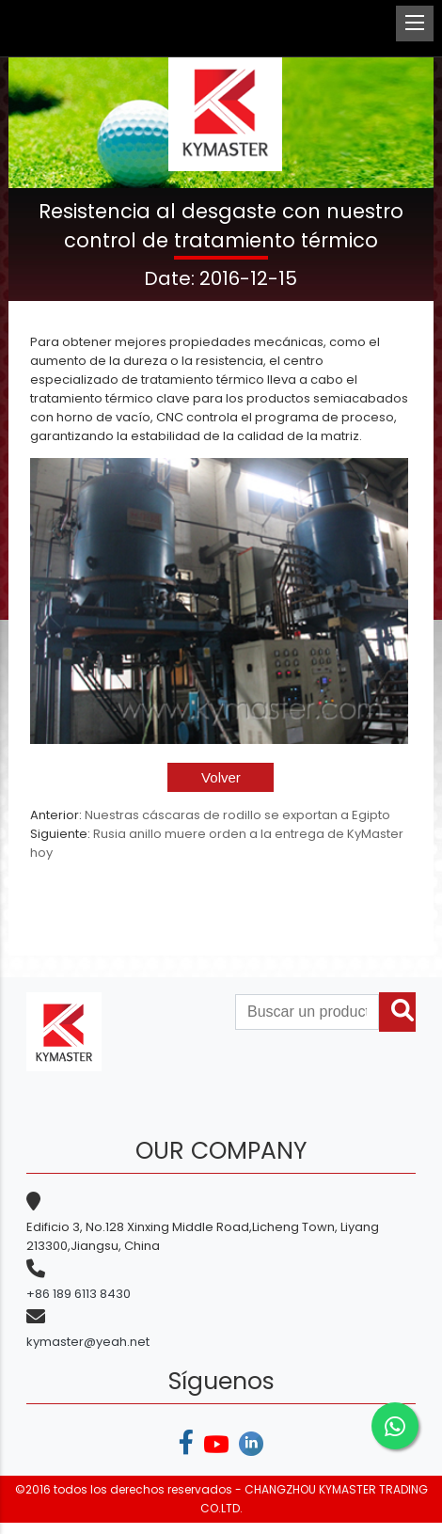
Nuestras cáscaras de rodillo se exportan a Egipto (237, 815)
